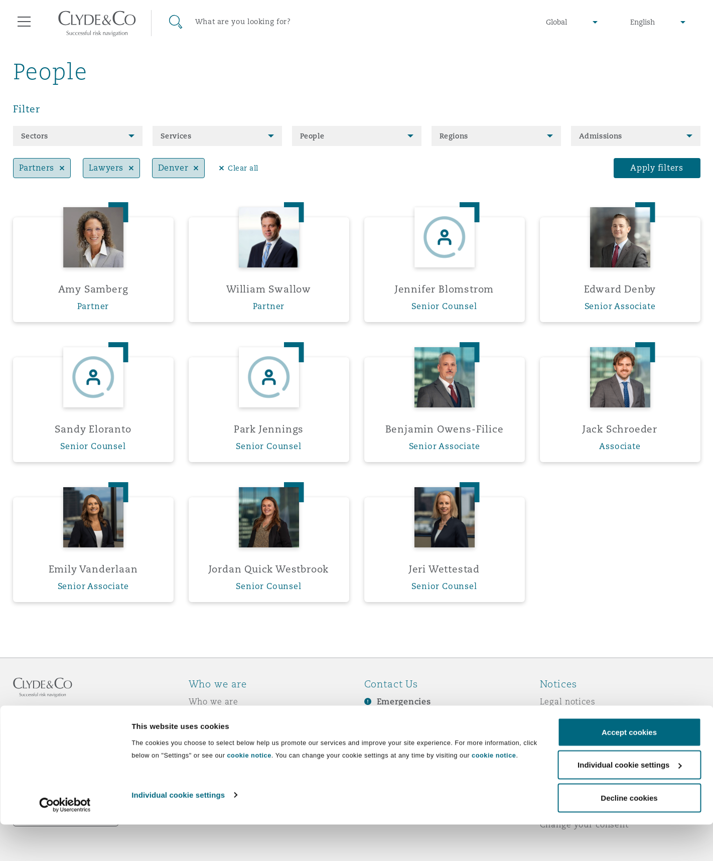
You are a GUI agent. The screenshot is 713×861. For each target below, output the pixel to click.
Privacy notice (570, 719)
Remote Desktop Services (66, 818)
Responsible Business (234, 754)
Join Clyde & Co (221, 772)
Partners (36, 168)
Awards (205, 719)
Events (378, 755)
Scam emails (567, 772)
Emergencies (404, 701)
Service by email (575, 807)
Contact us (386, 737)
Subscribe (384, 719)
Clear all (243, 168)
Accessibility (567, 789)
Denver (173, 168)
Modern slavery (573, 754)
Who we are (214, 701)
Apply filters (656, 168)
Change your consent (584, 824)
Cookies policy (570, 737)
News (200, 737)
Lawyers (106, 168)
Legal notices (568, 701)
